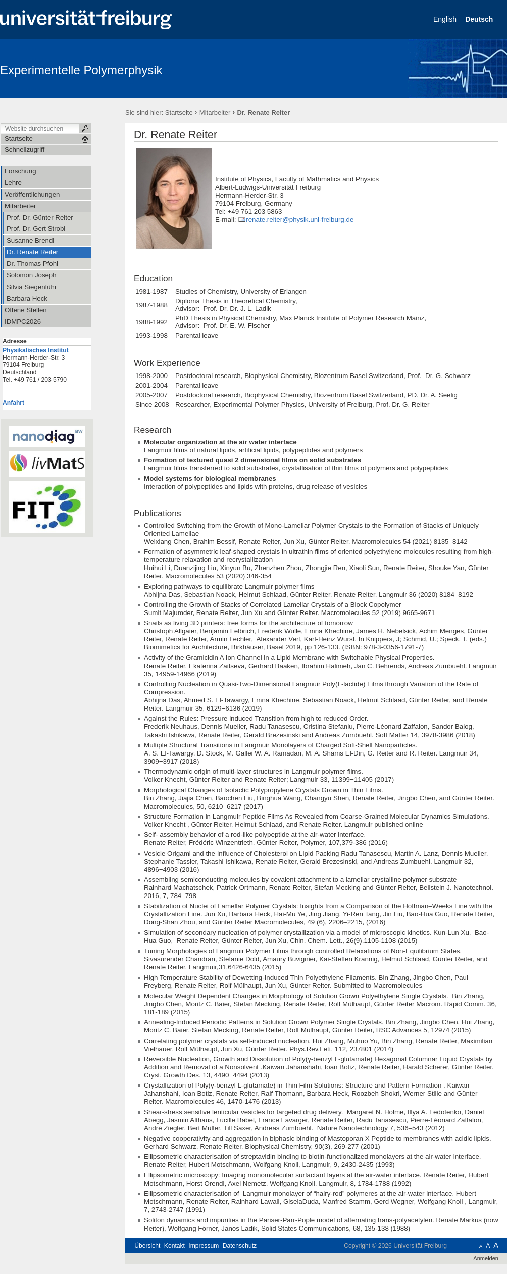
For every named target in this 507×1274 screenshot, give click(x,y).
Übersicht (147, 1245)
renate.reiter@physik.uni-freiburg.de (299, 219)
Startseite (179, 112)
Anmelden (485, 1258)
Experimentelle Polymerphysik (81, 70)
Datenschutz (240, 1245)
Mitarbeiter (214, 112)
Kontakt (174, 1245)
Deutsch (480, 19)
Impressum (203, 1245)
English (446, 19)
